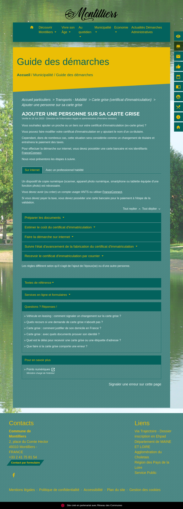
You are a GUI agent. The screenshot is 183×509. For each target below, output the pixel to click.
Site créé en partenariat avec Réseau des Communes (91, 505)
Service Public (146, 473)
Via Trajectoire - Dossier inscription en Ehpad (153, 433)
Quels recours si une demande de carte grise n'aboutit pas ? (64, 322)
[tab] (32, 170)
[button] (32, 27)
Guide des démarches (74, 75)
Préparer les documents (43, 217)
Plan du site (116, 490)
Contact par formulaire (25, 462)
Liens (142, 423)
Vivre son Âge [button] (68, 30)
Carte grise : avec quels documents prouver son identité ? (63, 334)
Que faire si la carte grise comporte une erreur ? (56, 346)
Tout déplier (151, 208)
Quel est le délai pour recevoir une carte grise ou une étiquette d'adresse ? (73, 340)
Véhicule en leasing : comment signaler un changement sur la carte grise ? (73, 316)
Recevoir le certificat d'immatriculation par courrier (63, 256)
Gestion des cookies (144, 490)
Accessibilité (93, 490)
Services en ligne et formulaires (46, 294)
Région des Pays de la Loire (152, 464)
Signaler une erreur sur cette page (135, 384)
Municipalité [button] (103, 27)
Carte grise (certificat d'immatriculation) (122, 100)
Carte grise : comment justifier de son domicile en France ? (63, 328)
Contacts (21, 423)
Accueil (23, 75)
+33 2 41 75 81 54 (23, 457)
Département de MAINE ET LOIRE (153, 444)
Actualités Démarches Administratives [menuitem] (146, 30)
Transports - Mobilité (72, 100)
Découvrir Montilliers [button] (46, 30)
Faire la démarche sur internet (48, 237)
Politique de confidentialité (59, 490)
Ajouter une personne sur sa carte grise (52, 105)
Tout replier (132, 208)
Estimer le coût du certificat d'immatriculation (59, 227)
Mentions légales (22, 490)
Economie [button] (121, 27)
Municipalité (43, 75)
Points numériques (40, 369)
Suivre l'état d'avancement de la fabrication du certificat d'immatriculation (80, 246)
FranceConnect (31, 152)
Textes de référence (38, 282)
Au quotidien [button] (85, 30)
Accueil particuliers (37, 100)
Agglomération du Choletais (148, 454)
